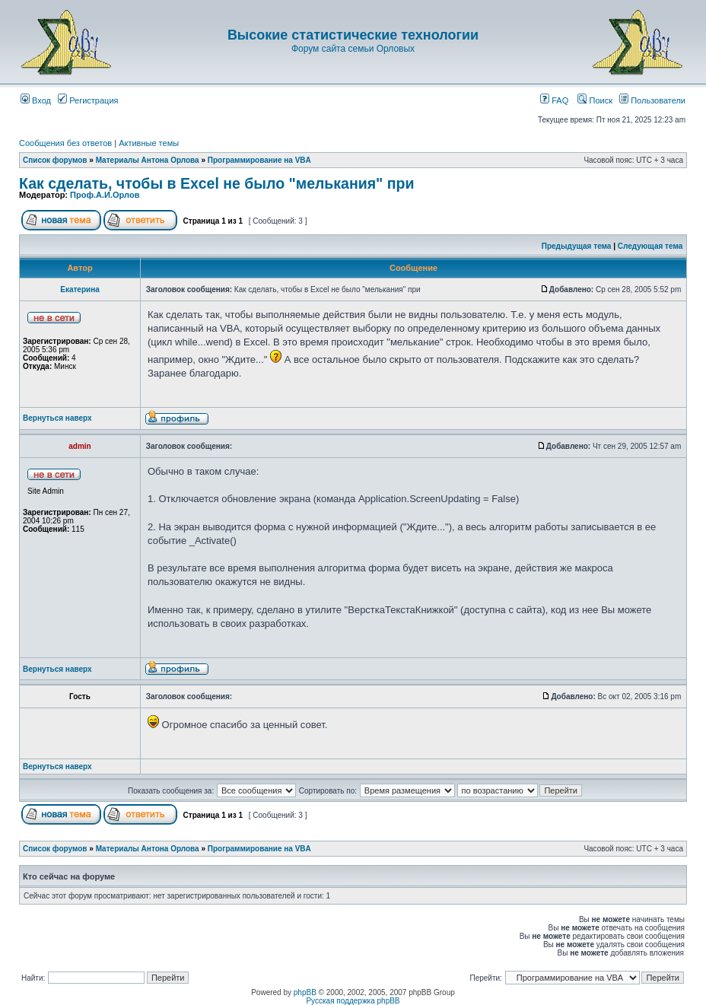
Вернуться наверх (57, 418)
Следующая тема (650, 246)
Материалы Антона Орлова (147, 160)
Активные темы (149, 143)
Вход (36, 100)
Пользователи (652, 100)
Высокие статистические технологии (353, 35)
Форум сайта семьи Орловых (353, 48)
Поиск (594, 100)
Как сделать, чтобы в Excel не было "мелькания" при (216, 183)
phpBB (305, 992)
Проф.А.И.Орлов (104, 194)
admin (79, 446)
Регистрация (88, 100)
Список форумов (55, 160)
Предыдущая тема (577, 246)
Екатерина (80, 289)
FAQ (554, 100)
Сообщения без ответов (65, 143)
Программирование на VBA (259, 160)
